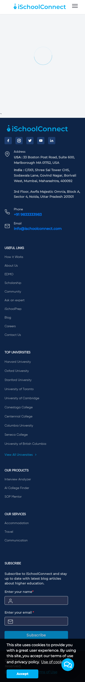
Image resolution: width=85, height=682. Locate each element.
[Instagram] (19, 140)
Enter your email (19, 612)
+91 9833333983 (28, 214)
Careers (10, 326)
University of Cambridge (22, 398)
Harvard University (18, 361)
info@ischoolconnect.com (38, 228)
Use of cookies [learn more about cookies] (54, 662)
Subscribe (36, 635)
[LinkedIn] (51, 140)
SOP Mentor (13, 496)
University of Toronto (19, 389)
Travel (9, 531)
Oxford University (17, 371)
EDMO (9, 274)
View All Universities (21, 454)
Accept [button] (22, 674)
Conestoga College (19, 407)
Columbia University (19, 425)
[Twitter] (30, 140)
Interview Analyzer (18, 479)
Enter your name (19, 592)
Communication (16, 540)
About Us (11, 265)
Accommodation (17, 523)
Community (13, 291)
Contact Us (13, 335)
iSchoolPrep (13, 309)
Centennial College (18, 416)
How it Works (14, 257)
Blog (8, 317)
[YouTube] (40, 140)
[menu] (75, 6)
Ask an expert (14, 300)
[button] (67, 664)
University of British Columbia (25, 443)
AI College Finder (17, 488)
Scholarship (13, 283)
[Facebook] (8, 140)
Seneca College (16, 434)
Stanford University (18, 380)
